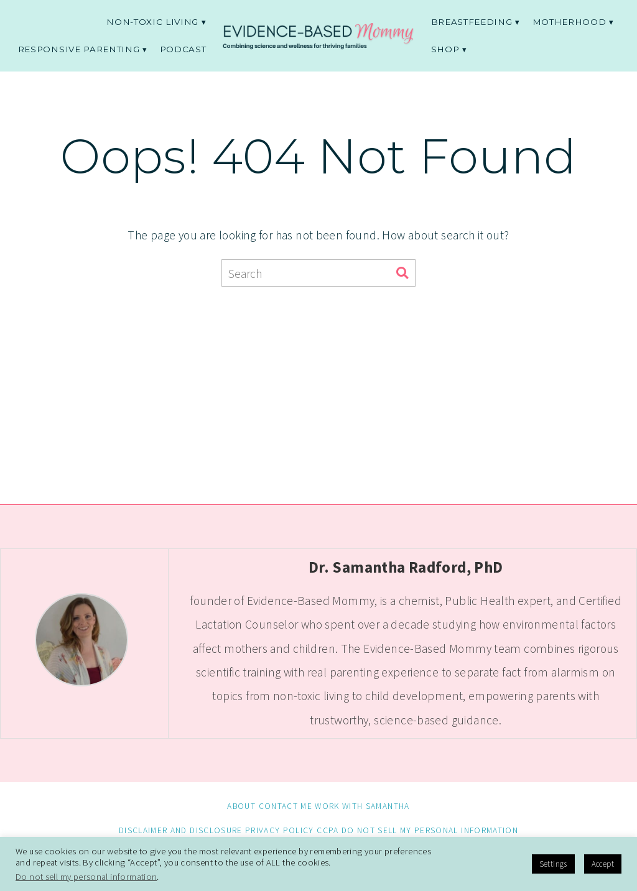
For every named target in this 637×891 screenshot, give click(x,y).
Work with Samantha (362, 806)
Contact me (285, 806)
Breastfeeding (472, 22)
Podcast (183, 49)
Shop (445, 49)
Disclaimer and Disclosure (181, 830)
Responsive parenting (78, 49)
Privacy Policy (279, 830)
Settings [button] (553, 864)
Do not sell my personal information (430, 830)
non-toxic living (152, 22)
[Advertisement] (318, 386)
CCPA (327, 830)
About (241, 806)
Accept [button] (603, 864)
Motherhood (569, 22)
